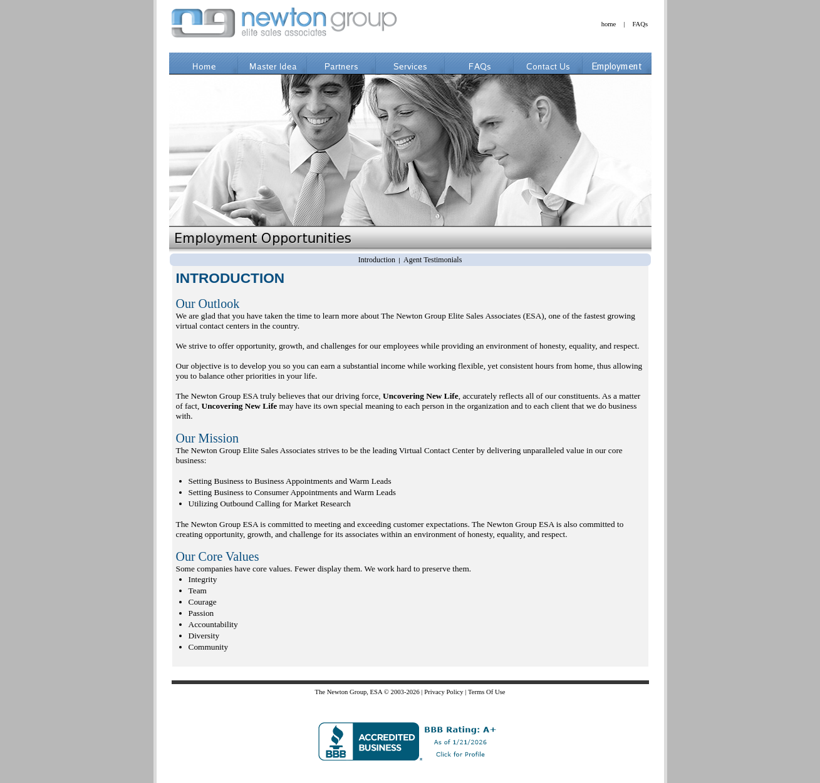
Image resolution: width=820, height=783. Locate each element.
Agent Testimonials (432, 259)
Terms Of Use (487, 691)
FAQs (640, 24)
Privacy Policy (443, 691)
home (608, 24)
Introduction (376, 259)
